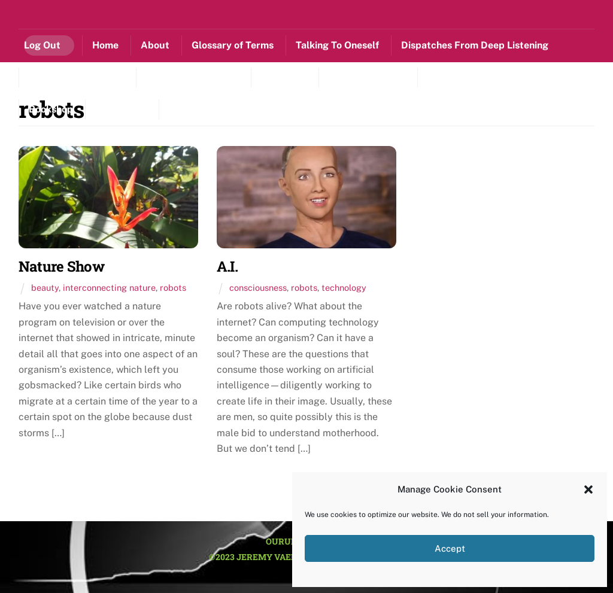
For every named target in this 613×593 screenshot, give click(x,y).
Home (105, 45)
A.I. (227, 266)
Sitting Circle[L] (463, 77)
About (155, 45)
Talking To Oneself (337, 45)
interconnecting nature (109, 287)
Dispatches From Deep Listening (474, 45)
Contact (121, 109)
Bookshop (51, 109)
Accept (450, 548)
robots (173, 287)
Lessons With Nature (76, 77)
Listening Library (367, 77)
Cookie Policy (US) (210, 109)
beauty (45, 287)
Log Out (42, 45)
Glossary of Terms (233, 45)
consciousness (258, 287)
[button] (588, 489)
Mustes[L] (283, 77)
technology (343, 287)
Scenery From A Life (192, 77)
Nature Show (61, 266)
